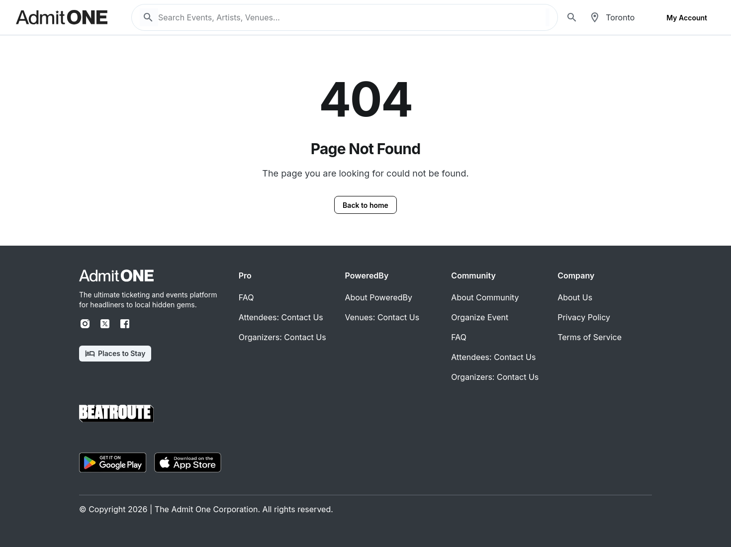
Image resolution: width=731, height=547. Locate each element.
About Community (485, 297)
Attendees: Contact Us (281, 317)
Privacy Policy (583, 317)
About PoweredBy (379, 297)
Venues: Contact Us (382, 317)
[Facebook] (125, 324)
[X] (105, 324)
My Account (686, 17)
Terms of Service (589, 337)
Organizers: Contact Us (282, 337)
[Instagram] (85, 324)
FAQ (246, 297)
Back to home (365, 205)
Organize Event (479, 317)
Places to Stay (115, 353)
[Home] (116, 276)
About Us (574, 297)
